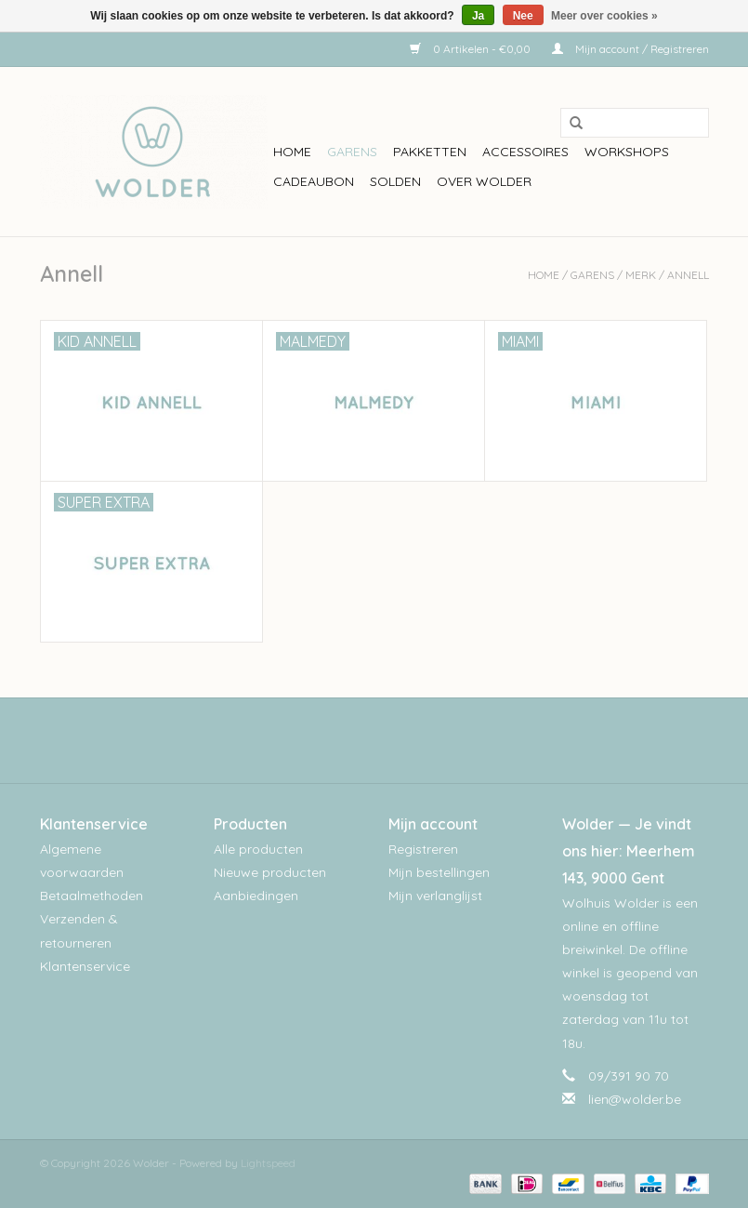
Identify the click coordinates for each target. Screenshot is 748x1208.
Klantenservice (85, 966)
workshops (626, 151)
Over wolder (484, 181)
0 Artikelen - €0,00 (471, 49)
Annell (688, 275)
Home (292, 151)
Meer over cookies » (604, 15)
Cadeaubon (313, 181)
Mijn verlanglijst (435, 895)
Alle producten (258, 849)
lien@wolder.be (634, 1099)
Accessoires (525, 151)
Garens (352, 151)
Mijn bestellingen (439, 872)
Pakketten (429, 151)
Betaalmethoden (91, 895)
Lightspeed (268, 1163)
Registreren (423, 849)
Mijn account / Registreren (630, 49)
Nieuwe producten (270, 872)
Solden (395, 181)
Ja (478, 15)
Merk (640, 275)
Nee (523, 15)
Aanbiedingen (256, 895)
